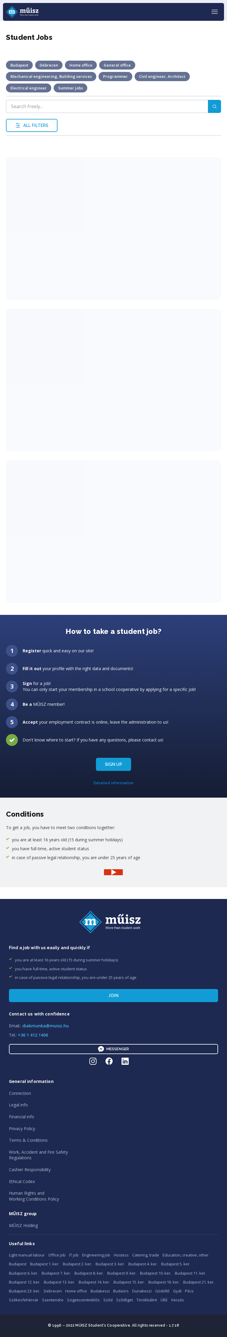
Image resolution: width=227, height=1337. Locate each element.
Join (113, 995)
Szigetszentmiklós (83, 1300)
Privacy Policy (22, 1128)
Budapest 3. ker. (110, 1264)
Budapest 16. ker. (164, 1282)
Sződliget (124, 1300)
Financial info (21, 1116)
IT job (74, 1255)
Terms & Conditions (28, 1140)
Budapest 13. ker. (59, 1282)
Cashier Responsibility (30, 1169)
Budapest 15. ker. (129, 1282)
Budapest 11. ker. (190, 1273)
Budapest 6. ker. (23, 1273)
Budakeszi (100, 1291)
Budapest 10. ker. (155, 1273)
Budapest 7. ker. (56, 1273)
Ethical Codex (22, 1181)
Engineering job (96, 1255)
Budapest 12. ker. (24, 1282)
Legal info (18, 1105)
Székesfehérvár (23, 1300)
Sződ (108, 1300)
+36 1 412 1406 (33, 1035)
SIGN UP (113, 764)
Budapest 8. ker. (89, 1273)
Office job (57, 1255)
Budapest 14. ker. (94, 1282)
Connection (20, 1093)
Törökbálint (146, 1300)
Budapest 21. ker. (198, 1282)
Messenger (113, 1049)
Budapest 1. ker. (44, 1264)
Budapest (18, 1264)
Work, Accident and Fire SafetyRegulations (38, 1155)
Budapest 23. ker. (24, 1291)
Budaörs (121, 1291)
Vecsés (177, 1300)
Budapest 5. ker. (175, 1264)
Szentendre (52, 1300)
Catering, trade (145, 1255)
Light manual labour (27, 1255)
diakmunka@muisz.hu (45, 1026)
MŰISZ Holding (23, 1225)
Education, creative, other (186, 1255)
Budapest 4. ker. (143, 1264)
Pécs (189, 1291)
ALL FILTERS (32, 125)
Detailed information (113, 782)
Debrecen (53, 1291)
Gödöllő (162, 1291)
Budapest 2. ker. (77, 1264)
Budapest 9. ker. (121, 1273)
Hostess (121, 1255)
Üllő (164, 1300)
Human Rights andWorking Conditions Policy (34, 1196)
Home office (76, 1291)
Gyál (177, 1291)
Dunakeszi (142, 1291)
